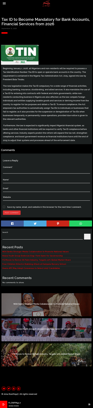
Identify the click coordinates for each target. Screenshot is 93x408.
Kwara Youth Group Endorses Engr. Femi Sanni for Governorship (32, 256)
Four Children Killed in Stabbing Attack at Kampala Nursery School (34, 264)
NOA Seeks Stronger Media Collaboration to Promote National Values (35, 252)
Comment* (8, 167)
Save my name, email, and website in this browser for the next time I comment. (44, 207)
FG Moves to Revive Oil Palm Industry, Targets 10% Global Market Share (36, 260)
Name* (6, 180)
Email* (6, 188)
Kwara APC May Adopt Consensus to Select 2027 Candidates (31, 268)
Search (5, 232)
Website (7, 197)
